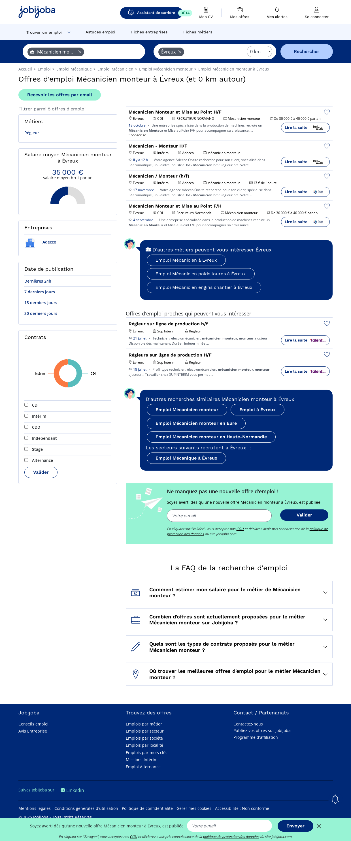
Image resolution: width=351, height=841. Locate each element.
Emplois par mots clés (146, 752)
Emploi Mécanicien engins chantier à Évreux (204, 287)
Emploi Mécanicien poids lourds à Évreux (201, 273)
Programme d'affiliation (255, 737)
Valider (41, 472)
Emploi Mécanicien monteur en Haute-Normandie (211, 436)
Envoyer (295, 826)
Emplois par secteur (145, 731)
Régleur (31, 132)
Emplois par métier (144, 724)
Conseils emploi (33, 724)
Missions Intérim (142, 759)
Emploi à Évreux (257, 409)
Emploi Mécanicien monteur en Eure (196, 423)
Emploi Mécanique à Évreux (186, 458)
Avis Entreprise (32, 731)
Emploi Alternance (143, 766)
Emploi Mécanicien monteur (187, 409)
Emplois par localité (144, 745)
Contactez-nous (248, 724)
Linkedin (72, 790)
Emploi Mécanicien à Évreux (186, 260)
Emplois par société (144, 738)
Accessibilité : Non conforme (242, 808)
